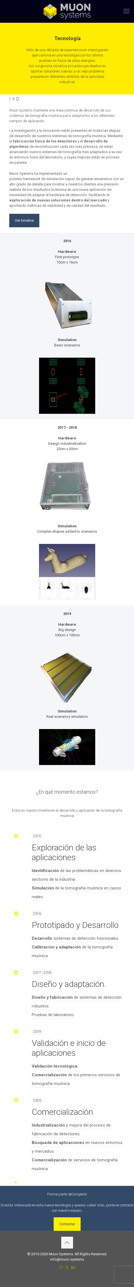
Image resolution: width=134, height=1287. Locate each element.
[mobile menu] (126, 11)
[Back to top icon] (67, 1243)
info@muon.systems (67, 1259)
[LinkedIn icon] (73, 1267)
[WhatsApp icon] (61, 1267)
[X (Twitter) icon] (67, 1267)
